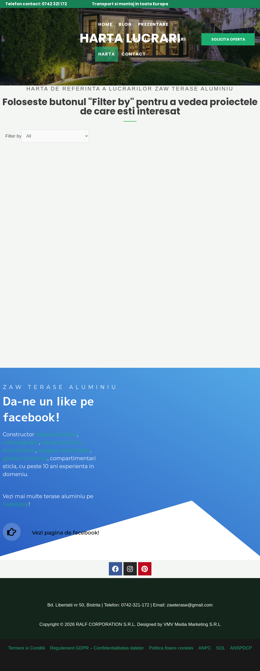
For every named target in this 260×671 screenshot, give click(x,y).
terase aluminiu (56, 434)
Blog (125, 24)
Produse (109, 39)
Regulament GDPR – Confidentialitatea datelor (98, 648)
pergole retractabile (64, 450)
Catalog (143, 39)
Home (105, 24)
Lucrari (175, 39)
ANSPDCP (240, 648)
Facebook (16, 504)
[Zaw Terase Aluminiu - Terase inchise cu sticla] (42, 38)
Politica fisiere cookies (171, 648)
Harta (106, 54)
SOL (219, 648)
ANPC (204, 648)
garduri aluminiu (25, 458)
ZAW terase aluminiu (60, 387)
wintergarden (21, 442)
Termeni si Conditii (27, 648)
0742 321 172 (54, 4)
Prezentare (153, 24)
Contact (133, 54)
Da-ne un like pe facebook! (48, 409)
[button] (228, 39)
